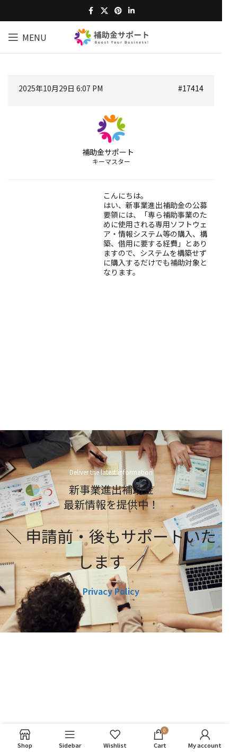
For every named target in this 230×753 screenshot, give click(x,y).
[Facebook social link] (91, 11)
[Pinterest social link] (118, 11)
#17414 (191, 88)
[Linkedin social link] (131, 11)
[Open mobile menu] (27, 37)
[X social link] (104, 11)
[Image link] (111, 676)
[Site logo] (111, 35)
